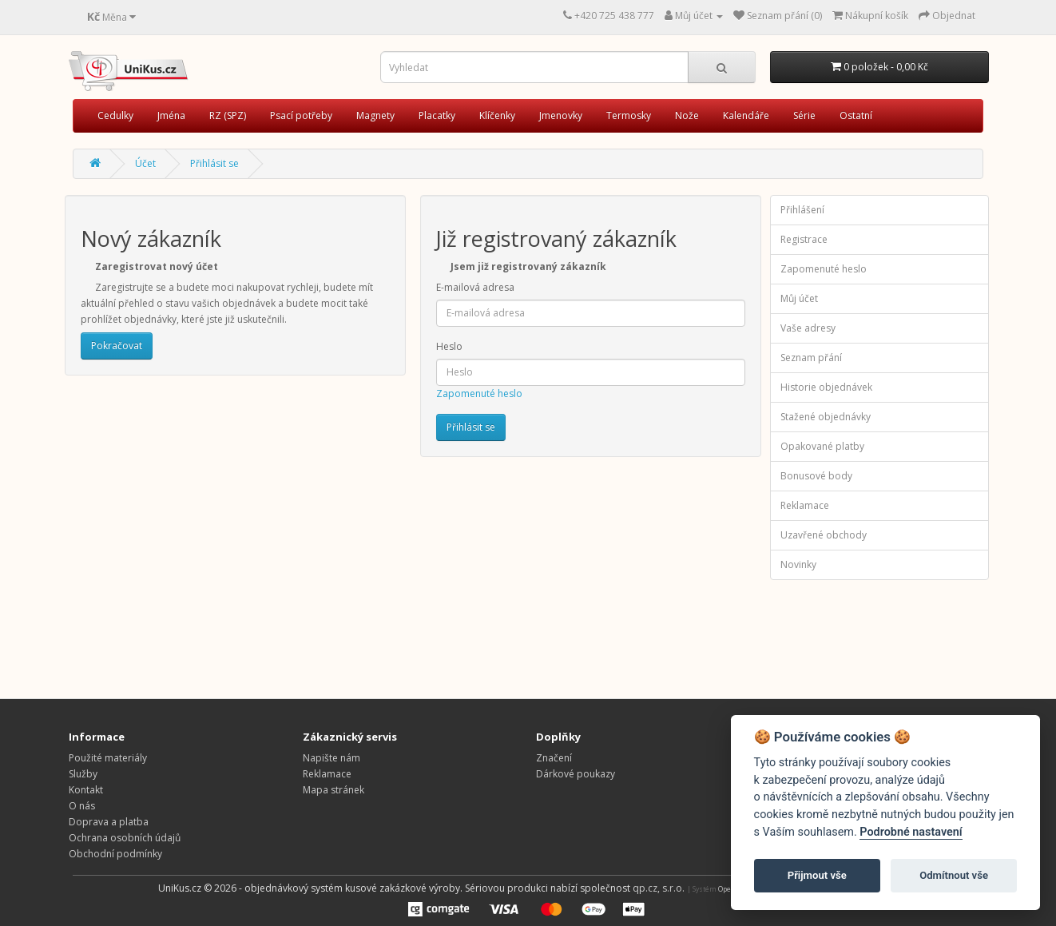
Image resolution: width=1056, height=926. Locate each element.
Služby (83, 774)
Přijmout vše (817, 875)
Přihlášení (802, 210)
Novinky (798, 564)
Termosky (628, 115)
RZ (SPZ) (227, 115)
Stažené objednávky (825, 416)
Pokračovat (116, 345)
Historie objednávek (826, 387)
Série (804, 115)
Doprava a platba (109, 822)
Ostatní (856, 115)
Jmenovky (560, 115)
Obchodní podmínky (115, 853)
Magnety (375, 115)
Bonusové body (816, 476)
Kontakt (86, 790)
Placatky (437, 115)
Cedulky (115, 115)
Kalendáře (746, 115)
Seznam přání (811, 357)
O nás (82, 806)
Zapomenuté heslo (479, 393)
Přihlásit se (214, 163)
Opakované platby (822, 446)
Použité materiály (108, 758)
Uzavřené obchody (823, 535)
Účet (145, 163)
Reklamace (804, 505)
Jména (171, 115)
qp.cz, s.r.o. (659, 888)
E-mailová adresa (475, 287)
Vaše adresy (808, 328)
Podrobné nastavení (910, 832)
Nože (687, 115)
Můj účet (799, 298)
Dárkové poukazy (575, 774)
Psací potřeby (301, 115)
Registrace (804, 239)
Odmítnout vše (953, 875)
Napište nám (331, 758)
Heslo (449, 346)
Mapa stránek (333, 790)
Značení (554, 758)
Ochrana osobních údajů (125, 838)
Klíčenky (497, 115)
